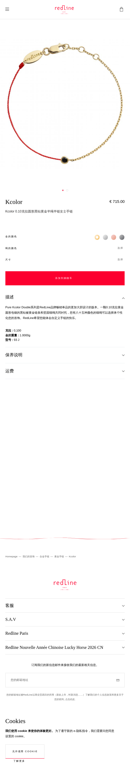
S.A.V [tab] (10, 619)
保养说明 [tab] (13, 355)
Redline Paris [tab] (16, 633)
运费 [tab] (9, 371)
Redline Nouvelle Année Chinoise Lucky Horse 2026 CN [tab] (54, 647)
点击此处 (70, 699)
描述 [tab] (9, 297)
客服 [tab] (9, 605)
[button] (65, 248)
